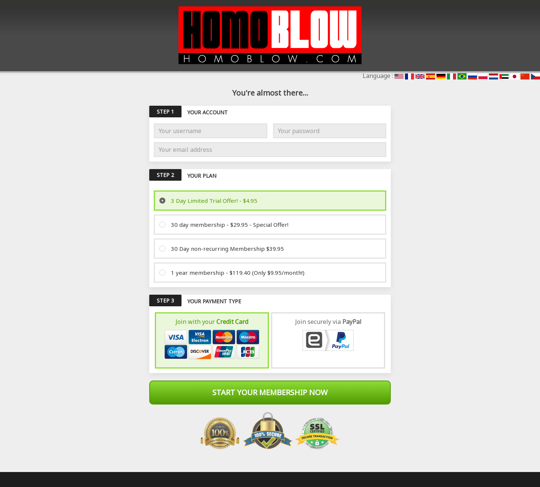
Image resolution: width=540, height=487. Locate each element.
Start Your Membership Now (270, 392)
